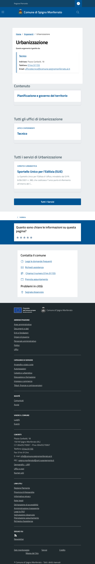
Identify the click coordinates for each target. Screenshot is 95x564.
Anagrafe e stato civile (23, 364)
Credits (62, 549)
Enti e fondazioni (21, 332)
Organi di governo (21, 336)
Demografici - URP (22, 464)
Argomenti (28, 34)
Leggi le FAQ (19, 511)
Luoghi (17, 419)
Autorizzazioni (20, 368)
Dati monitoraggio (21, 549)
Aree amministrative (23, 324)
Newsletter (19, 539)
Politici (17, 345)
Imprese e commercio (23, 381)
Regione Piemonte (21, 3)
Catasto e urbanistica (27, 166)
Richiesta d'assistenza (23, 521)
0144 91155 (34, 65)
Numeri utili (19, 472)
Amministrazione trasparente (26, 508)
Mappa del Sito (32, 553)
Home (18, 34)
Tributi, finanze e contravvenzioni (28, 385)
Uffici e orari (19, 468)
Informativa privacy (22, 496)
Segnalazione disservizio (24, 514)
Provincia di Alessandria (24, 492)
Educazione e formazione (24, 377)
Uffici (16, 349)
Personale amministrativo (25, 341)
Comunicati (19, 400)
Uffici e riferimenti (26, 128)
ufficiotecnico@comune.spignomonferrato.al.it (47, 69)
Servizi (44, 549)
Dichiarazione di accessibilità (26, 504)
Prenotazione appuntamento (26, 517)
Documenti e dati (21, 328)
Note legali (18, 500)
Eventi (17, 423)
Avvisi (16, 404)
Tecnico (22, 56)
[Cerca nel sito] (77, 12)
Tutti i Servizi (47, 202)
